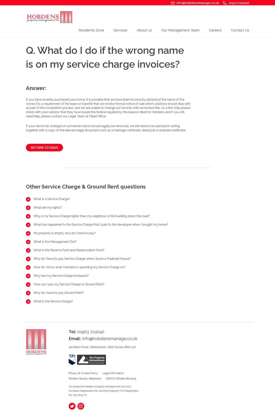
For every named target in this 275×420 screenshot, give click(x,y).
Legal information (113, 373)
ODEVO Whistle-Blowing (121, 378)
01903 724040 (239, 3)
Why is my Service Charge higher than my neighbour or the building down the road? (91, 216)
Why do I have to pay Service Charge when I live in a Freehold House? (82, 258)
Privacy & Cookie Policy (83, 373)
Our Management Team (180, 30)
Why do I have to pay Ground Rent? (58, 293)
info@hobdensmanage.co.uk (198, 3)
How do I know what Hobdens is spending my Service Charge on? (79, 267)
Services (120, 30)
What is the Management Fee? (54, 241)
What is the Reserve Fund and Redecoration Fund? (68, 250)
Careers (215, 30)
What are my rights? (47, 207)
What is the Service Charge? (53, 301)
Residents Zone (91, 30)
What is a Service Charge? (51, 199)
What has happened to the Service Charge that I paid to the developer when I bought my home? (100, 224)
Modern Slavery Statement (85, 378)
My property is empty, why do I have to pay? (64, 233)
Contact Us (240, 30)
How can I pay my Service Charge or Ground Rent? (68, 284)
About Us (144, 30)
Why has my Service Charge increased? (61, 276)
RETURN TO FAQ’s (44, 147)
